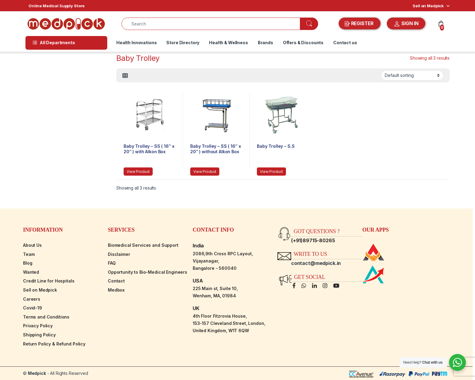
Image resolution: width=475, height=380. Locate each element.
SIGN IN (406, 24)
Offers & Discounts (303, 42)
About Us (32, 245)
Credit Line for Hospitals (49, 280)
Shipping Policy (39, 334)
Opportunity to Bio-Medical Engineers (147, 272)
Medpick (37, 373)
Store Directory (182, 42)
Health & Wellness (228, 42)
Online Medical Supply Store (56, 5)
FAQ (112, 263)
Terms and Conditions (46, 316)
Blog (27, 263)
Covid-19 (32, 307)
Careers (31, 299)
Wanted (31, 272)
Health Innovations (136, 42)
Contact (116, 280)
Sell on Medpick (428, 5)
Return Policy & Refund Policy (54, 343)
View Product (138, 171)
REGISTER (360, 24)
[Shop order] (412, 75)
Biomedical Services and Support (143, 245)
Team (29, 254)
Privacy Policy (38, 325)
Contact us (345, 42)
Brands (265, 42)
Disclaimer (119, 254)
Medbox (116, 289)
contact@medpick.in (316, 263)
